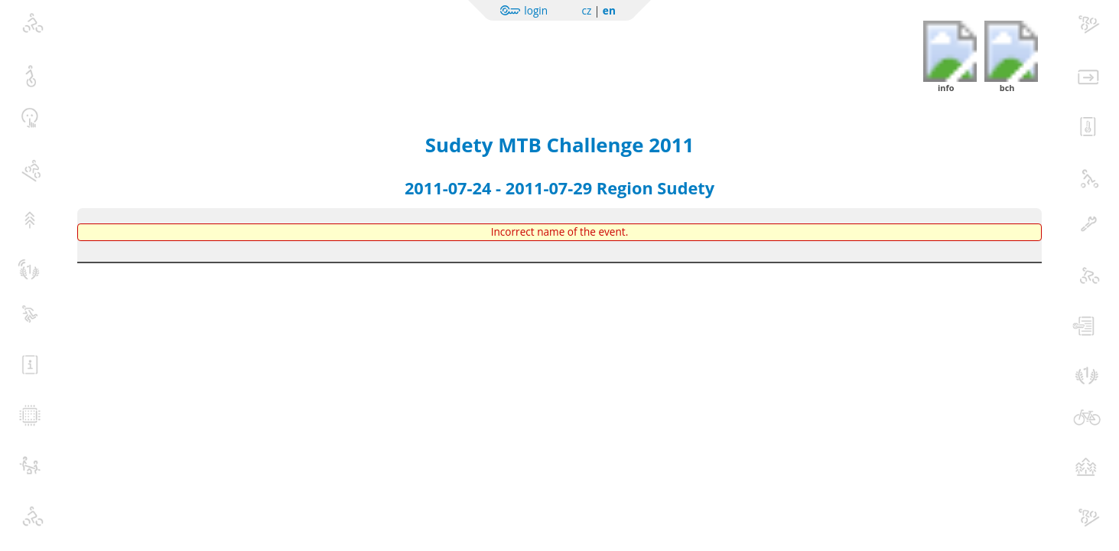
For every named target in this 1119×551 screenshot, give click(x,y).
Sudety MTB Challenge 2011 (559, 144)
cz (586, 10)
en (609, 10)
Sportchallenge (212, 48)
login (536, 10)
